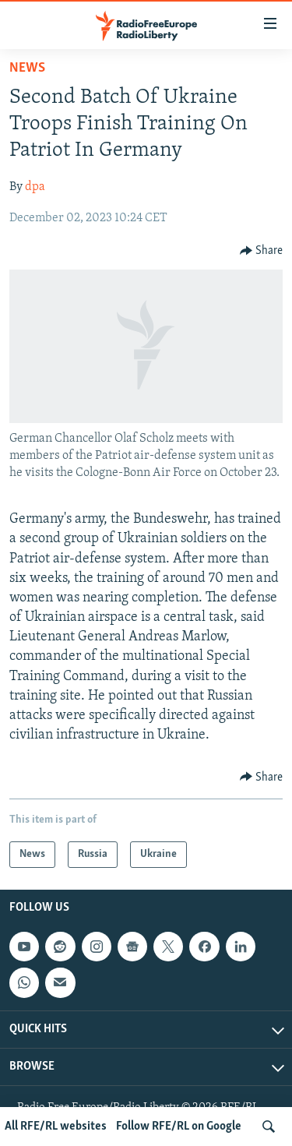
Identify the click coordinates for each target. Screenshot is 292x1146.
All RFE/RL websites (56, 1126)
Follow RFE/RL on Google (178, 1126)
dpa (35, 187)
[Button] (261, 250)
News (27, 68)
